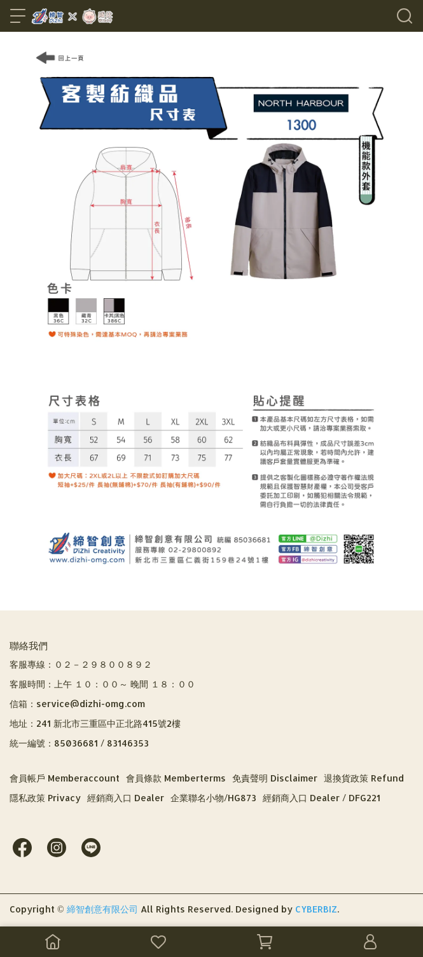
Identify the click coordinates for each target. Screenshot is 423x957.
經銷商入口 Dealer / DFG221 (321, 797)
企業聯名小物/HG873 (213, 797)
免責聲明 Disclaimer (274, 778)
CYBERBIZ (316, 909)
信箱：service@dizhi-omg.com (77, 703)
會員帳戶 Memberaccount (65, 778)
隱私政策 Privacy (45, 797)
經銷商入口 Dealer (125, 797)
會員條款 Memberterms (176, 778)
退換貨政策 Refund (364, 778)
